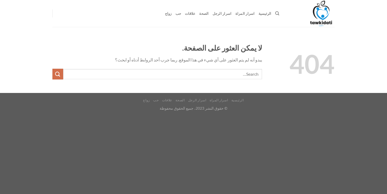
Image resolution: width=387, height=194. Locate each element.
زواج (168, 13)
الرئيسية (265, 13)
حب (178, 13)
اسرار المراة (245, 13)
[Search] (277, 13)
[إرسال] (57, 74)
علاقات (190, 13)
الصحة (204, 13)
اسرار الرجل (222, 13)
